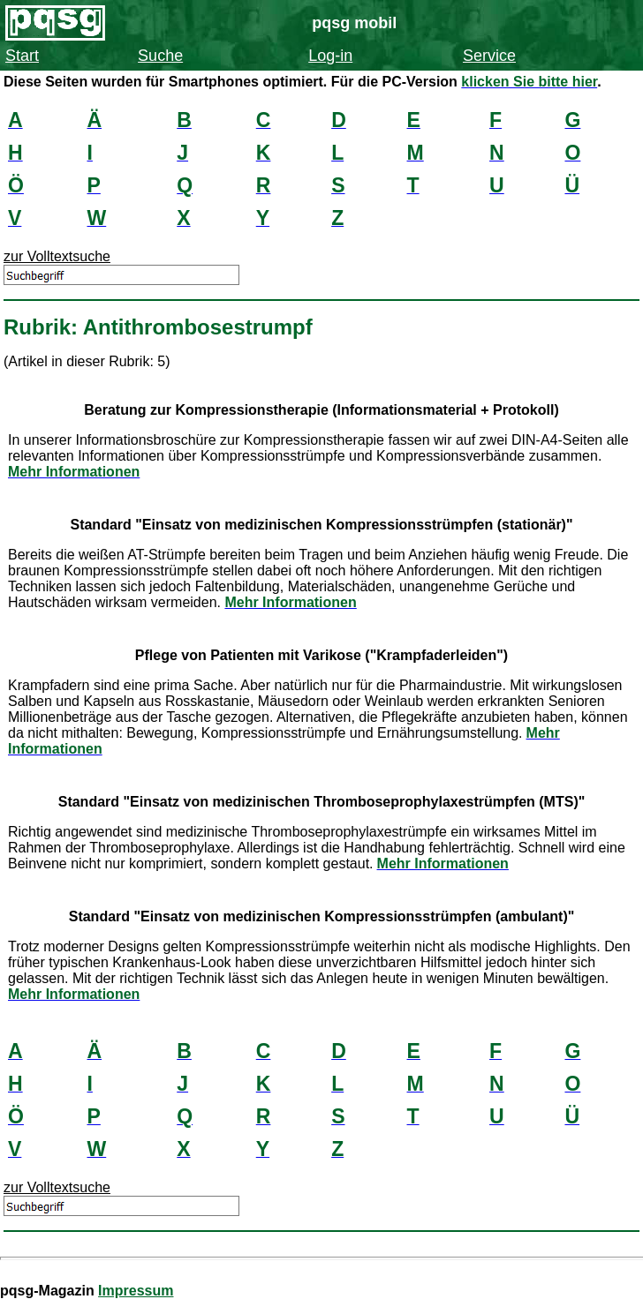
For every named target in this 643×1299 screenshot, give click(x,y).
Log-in (330, 55)
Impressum (135, 1290)
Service (489, 55)
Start (22, 55)
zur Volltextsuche (57, 256)
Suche (160, 55)
